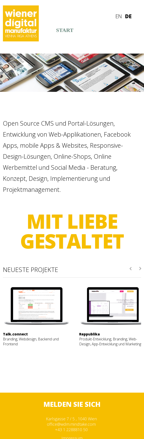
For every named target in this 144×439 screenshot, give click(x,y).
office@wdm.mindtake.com (71, 424)
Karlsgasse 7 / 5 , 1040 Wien (71, 418)
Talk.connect (15, 334)
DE (128, 16)
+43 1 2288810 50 (71, 429)
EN (119, 16)
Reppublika (89, 334)
